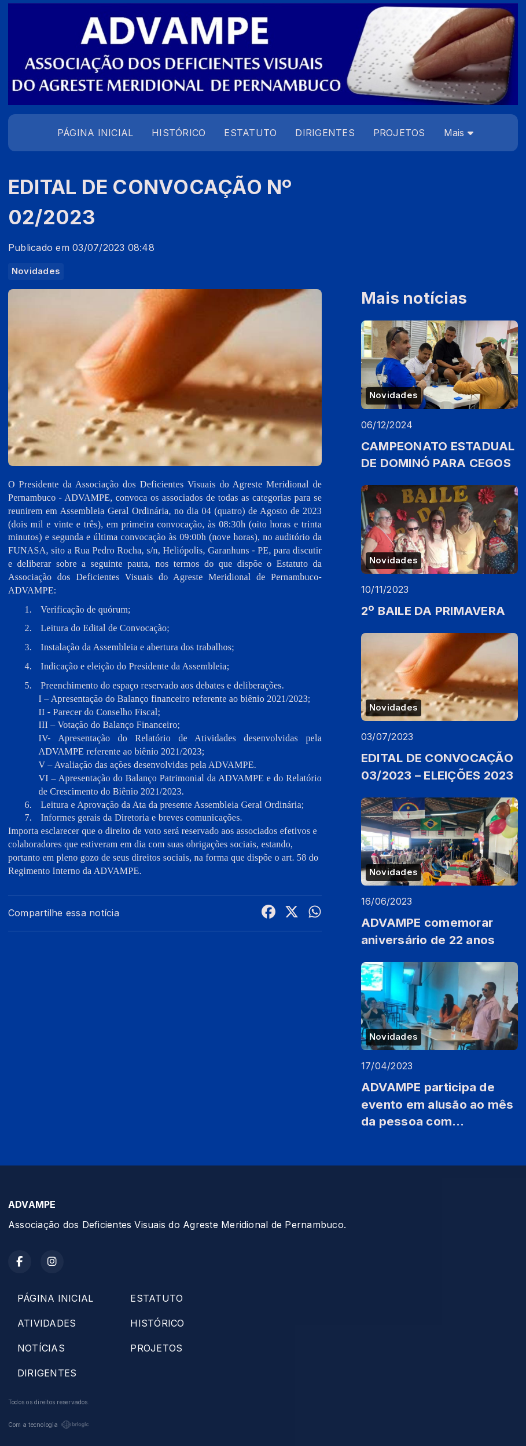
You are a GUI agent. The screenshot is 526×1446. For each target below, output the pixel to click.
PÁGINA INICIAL (95, 133)
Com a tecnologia (48, 1424)
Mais (458, 133)
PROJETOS (399, 133)
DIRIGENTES (324, 133)
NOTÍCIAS (41, 1348)
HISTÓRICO (178, 133)
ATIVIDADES (46, 1323)
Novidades (36, 271)
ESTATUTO (250, 133)
